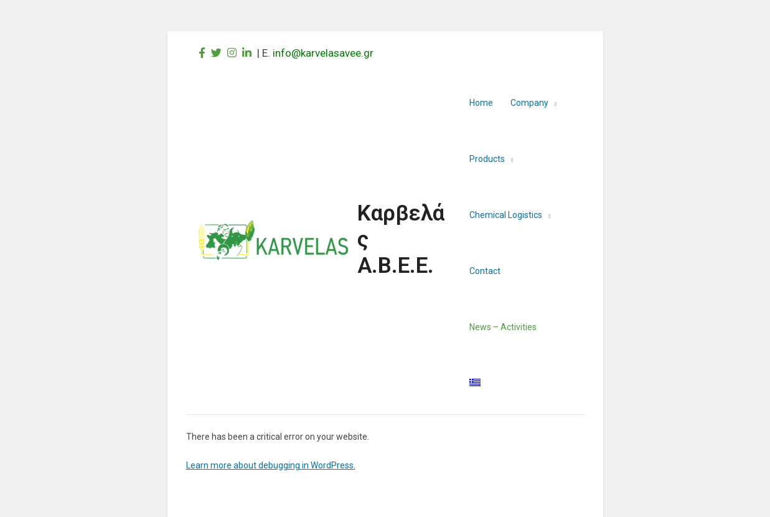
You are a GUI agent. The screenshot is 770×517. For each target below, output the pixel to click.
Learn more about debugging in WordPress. (270, 465)
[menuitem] (475, 383)
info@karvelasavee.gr (323, 53)
